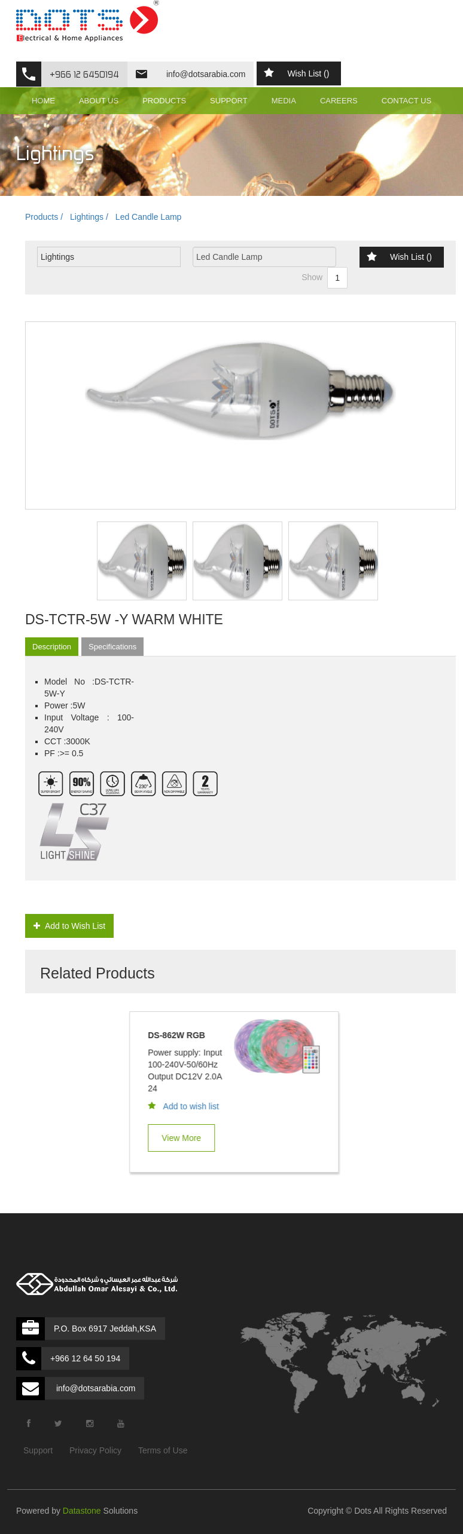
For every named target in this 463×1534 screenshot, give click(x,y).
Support (38, 1450)
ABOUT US (98, 100)
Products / (44, 217)
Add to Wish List (69, 926)
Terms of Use (162, 1450)
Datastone (82, 1510)
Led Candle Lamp (148, 217)
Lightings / (89, 217)
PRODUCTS (164, 100)
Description (51, 646)
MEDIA (284, 100)
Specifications (112, 646)
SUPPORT (229, 100)
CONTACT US (406, 100)
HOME (43, 100)
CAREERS (339, 100)
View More (186, 1138)
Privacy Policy (95, 1450)
